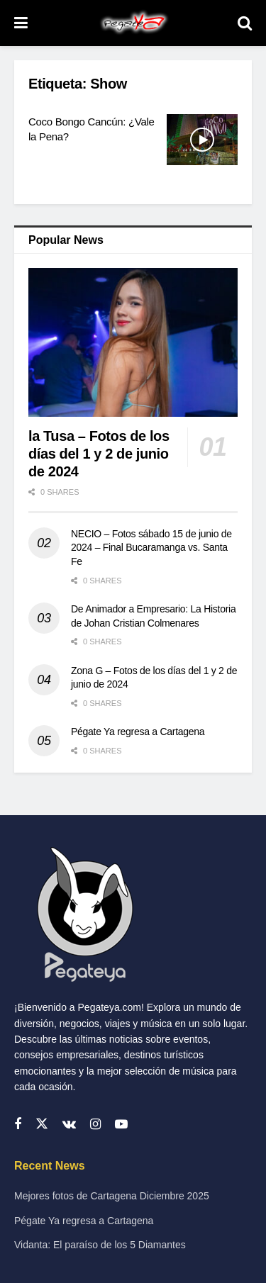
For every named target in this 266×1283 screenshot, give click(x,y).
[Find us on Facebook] (17, 1124)
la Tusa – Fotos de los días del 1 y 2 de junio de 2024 (99, 453)
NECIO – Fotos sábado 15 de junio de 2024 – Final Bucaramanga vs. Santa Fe (151, 547)
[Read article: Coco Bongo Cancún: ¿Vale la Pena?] (202, 139)
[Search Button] (245, 23)
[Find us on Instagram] (95, 1124)
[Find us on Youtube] (121, 1124)
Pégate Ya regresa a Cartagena (137, 731)
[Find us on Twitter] (41, 1124)
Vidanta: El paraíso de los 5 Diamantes (100, 1244)
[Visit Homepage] (133, 23)
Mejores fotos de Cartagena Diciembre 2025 (111, 1195)
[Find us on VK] (69, 1124)
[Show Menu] (21, 23)
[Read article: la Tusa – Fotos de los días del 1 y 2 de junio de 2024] (133, 343)
